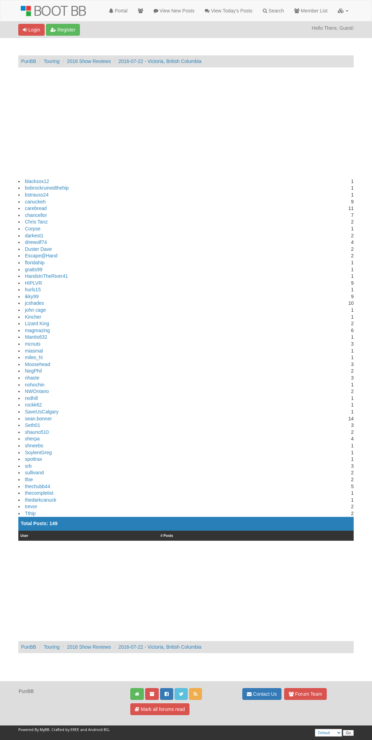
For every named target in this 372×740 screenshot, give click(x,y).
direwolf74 (36, 242)
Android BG (98, 730)
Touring (51, 61)
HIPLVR (33, 283)
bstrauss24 (36, 195)
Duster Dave (38, 249)
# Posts (166, 536)
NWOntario (37, 391)
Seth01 (32, 425)
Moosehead (37, 364)
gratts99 (34, 269)
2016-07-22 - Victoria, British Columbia (159, 61)
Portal (118, 10)
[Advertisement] (186, 122)
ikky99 (32, 296)
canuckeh (35, 201)
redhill (31, 398)
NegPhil (33, 371)
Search (273, 10)
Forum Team (305, 694)
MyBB (44, 730)
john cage (35, 310)
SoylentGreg (38, 452)
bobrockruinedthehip (47, 188)
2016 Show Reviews (89, 61)
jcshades (34, 303)
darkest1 (34, 235)
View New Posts (174, 10)
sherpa (32, 438)
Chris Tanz (36, 222)
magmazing (37, 330)
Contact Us (262, 694)
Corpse (32, 228)
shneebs (34, 445)
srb (28, 466)
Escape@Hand (41, 255)
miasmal (34, 351)
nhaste (32, 378)
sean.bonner (38, 418)
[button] (343, 10)
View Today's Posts (228, 10)
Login (31, 30)
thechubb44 (37, 486)
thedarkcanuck (40, 500)
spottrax (33, 459)
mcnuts (32, 344)
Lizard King (37, 323)
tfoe (29, 479)
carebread (36, 208)
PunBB (28, 61)
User (24, 536)
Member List (310, 10)
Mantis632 (36, 337)
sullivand (34, 472)
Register (62, 30)
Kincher (33, 317)
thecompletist (39, 493)
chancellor (36, 215)
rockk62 (33, 405)
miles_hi (34, 357)
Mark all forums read (160, 709)
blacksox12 (37, 181)
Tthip (30, 513)
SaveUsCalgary (41, 411)
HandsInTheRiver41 (46, 276)
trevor (31, 506)
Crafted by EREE (65, 730)
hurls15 (33, 289)
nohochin (35, 384)
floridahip (35, 262)
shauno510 (37, 432)
